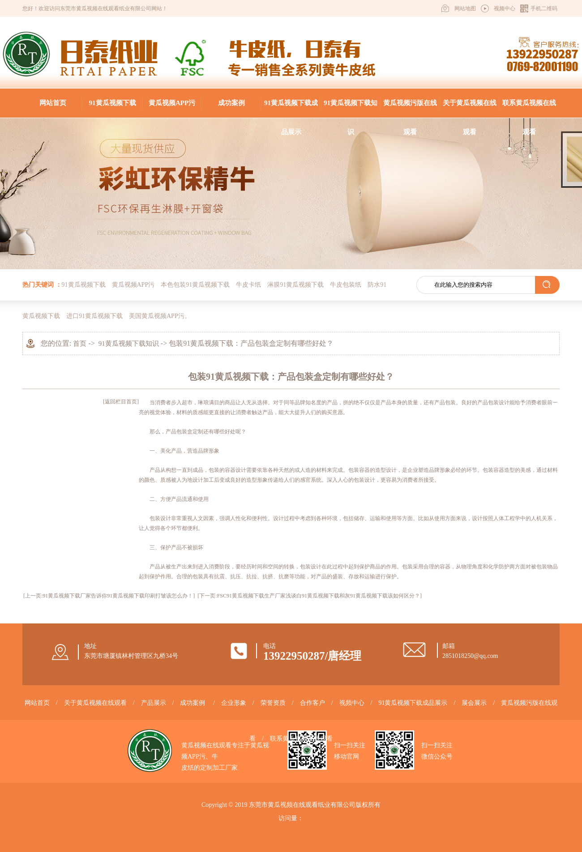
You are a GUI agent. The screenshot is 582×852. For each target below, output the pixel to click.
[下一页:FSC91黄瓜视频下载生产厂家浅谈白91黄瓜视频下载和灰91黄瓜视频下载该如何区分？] (309, 596)
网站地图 (465, 8)
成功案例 (231, 102)
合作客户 (312, 702)
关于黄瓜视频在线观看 (469, 108)
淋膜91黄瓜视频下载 (295, 284)
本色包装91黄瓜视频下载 (195, 284)
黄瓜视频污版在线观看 (410, 108)
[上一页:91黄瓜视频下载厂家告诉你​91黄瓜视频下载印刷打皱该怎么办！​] (109, 596)
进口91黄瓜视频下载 (94, 316)
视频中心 (504, 8)
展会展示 (474, 702)
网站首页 (52, 102)
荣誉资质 (273, 702)
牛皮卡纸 (248, 284)
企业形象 (233, 702)
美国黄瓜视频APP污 (156, 316)
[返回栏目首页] (121, 401)
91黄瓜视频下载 (112, 102)
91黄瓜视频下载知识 (350, 108)
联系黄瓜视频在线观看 (529, 108)
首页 (79, 343)
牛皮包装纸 (345, 284)
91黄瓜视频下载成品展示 (291, 108)
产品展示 (153, 702)
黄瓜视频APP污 (172, 102)
